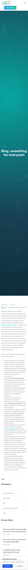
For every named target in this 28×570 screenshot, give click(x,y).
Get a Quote (10, 7)
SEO (4, 503)
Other (4, 513)
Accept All (7, 566)
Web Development (8, 493)
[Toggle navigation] (25, 2)
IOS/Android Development (10, 508)
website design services (8, 325)
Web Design (6, 498)
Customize (19, 566)
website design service (11, 429)
